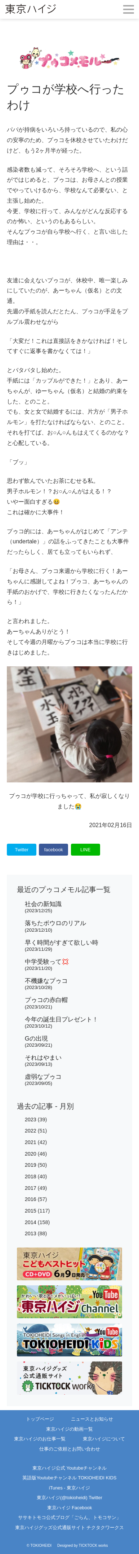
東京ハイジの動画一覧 (69, 1429)
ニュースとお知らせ (92, 1419)
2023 (30, 1119)
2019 (30, 1165)
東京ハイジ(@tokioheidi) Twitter (69, 1497)
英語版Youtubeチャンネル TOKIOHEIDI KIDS (69, 1477)
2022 (30, 1131)
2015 (30, 1211)
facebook (53, 849)
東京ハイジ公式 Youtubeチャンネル (69, 1468)
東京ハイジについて (104, 1439)
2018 (30, 1176)
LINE (85, 849)
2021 (30, 1142)
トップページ (40, 1419)
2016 (30, 1199)
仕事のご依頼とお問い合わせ (69, 1449)
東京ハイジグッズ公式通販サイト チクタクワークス (69, 1527)
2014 (30, 1222)
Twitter (21, 849)
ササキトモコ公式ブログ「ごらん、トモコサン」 (69, 1517)
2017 (30, 1188)
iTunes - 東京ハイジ (69, 1488)
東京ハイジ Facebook (69, 1507)
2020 (30, 1154)
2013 (30, 1233)
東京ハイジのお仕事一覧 (40, 1439)
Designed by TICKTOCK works (82, 1546)
